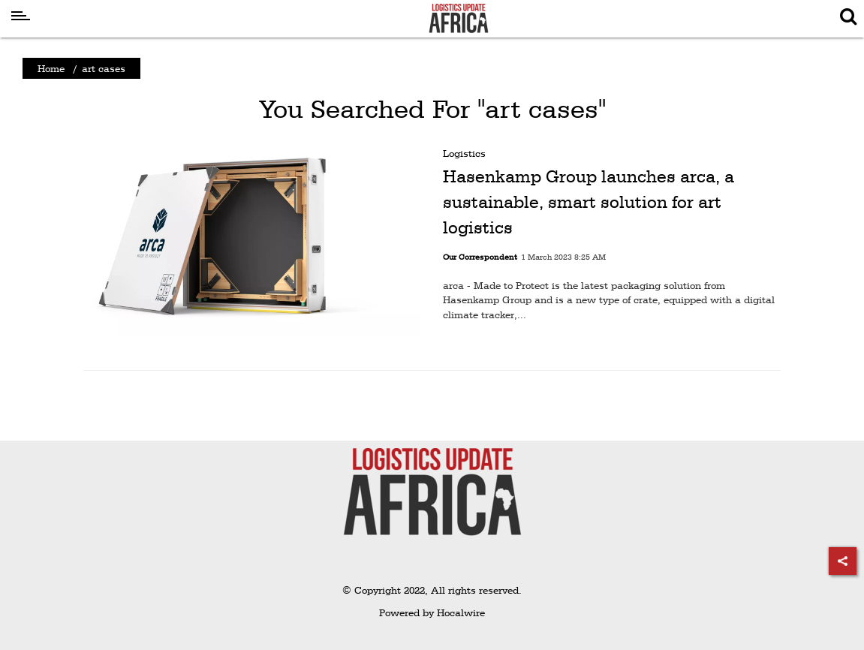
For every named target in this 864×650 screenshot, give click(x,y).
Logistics (464, 153)
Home (51, 68)
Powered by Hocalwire (432, 612)
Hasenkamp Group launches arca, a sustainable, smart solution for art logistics (588, 201)
